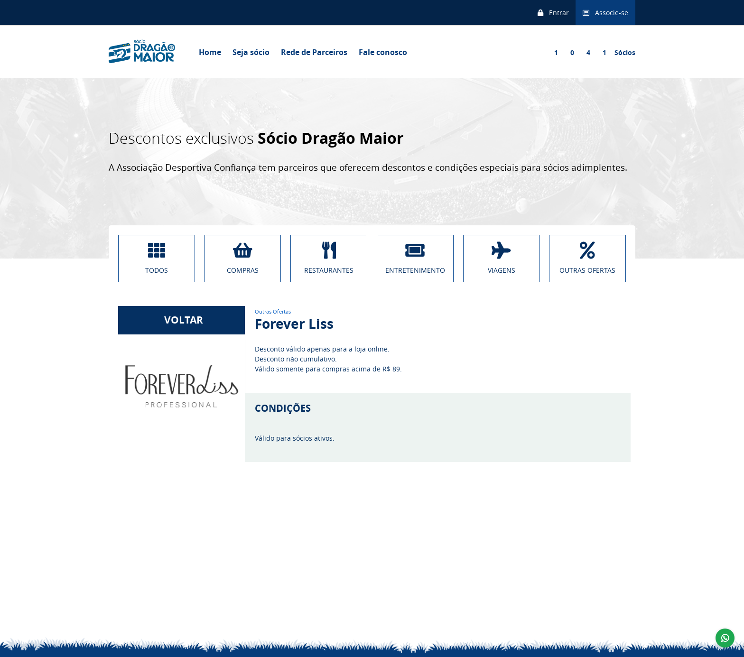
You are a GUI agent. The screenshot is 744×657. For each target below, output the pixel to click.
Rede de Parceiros (314, 52)
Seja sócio (251, 52)
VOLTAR (181, 320)
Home (210, 52)
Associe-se (605, 12)
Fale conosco (383, 52)
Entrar (553, 12)
